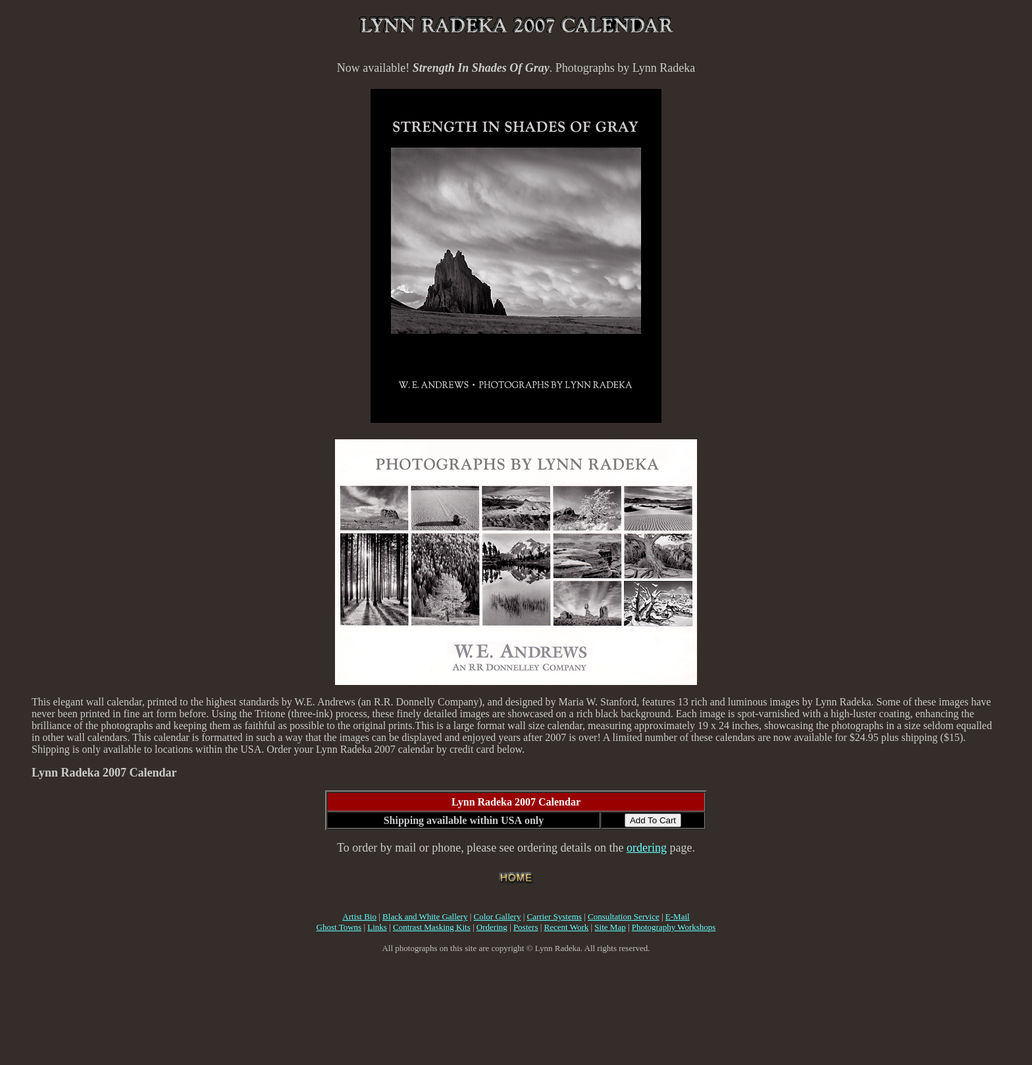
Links (377, 927)
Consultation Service (623, 916)
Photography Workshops (674, 927)
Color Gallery (497, 916)
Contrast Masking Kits (432, 927)
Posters (525, 927)
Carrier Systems (554, 916)
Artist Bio (359, 916)
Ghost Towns (339, 927)
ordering (647, 847)
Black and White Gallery (424, 916)
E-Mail (677, 916)
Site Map (609, 927)
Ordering (492, 927)
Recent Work (566, 927)
